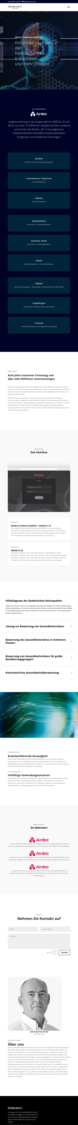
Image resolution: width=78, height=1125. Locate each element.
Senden (64, 952)
